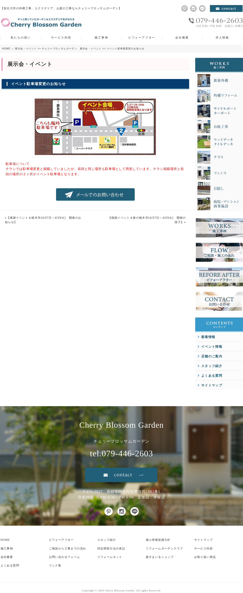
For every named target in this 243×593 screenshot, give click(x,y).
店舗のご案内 (211, 356)
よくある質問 (211, 375)
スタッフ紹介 (211, 366)
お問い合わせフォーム (64, 557)
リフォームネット (109, 557)
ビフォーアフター (141, 37)
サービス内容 (61, 37)
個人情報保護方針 (158, 539)
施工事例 (101, 37)
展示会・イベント (26, 48)
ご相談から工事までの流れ (67, 548)
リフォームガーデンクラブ (164, 548)
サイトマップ (211, 385)
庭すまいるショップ (160, 557)
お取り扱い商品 (205, 557)
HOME (6, 48)
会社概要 (182, 37)
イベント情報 (211, 346)
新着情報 (208, 337)
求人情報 (222, 37)
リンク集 (55, 565)
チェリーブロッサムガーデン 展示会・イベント (71, 48)
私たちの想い (21, 37)
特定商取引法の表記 (111, 548)
